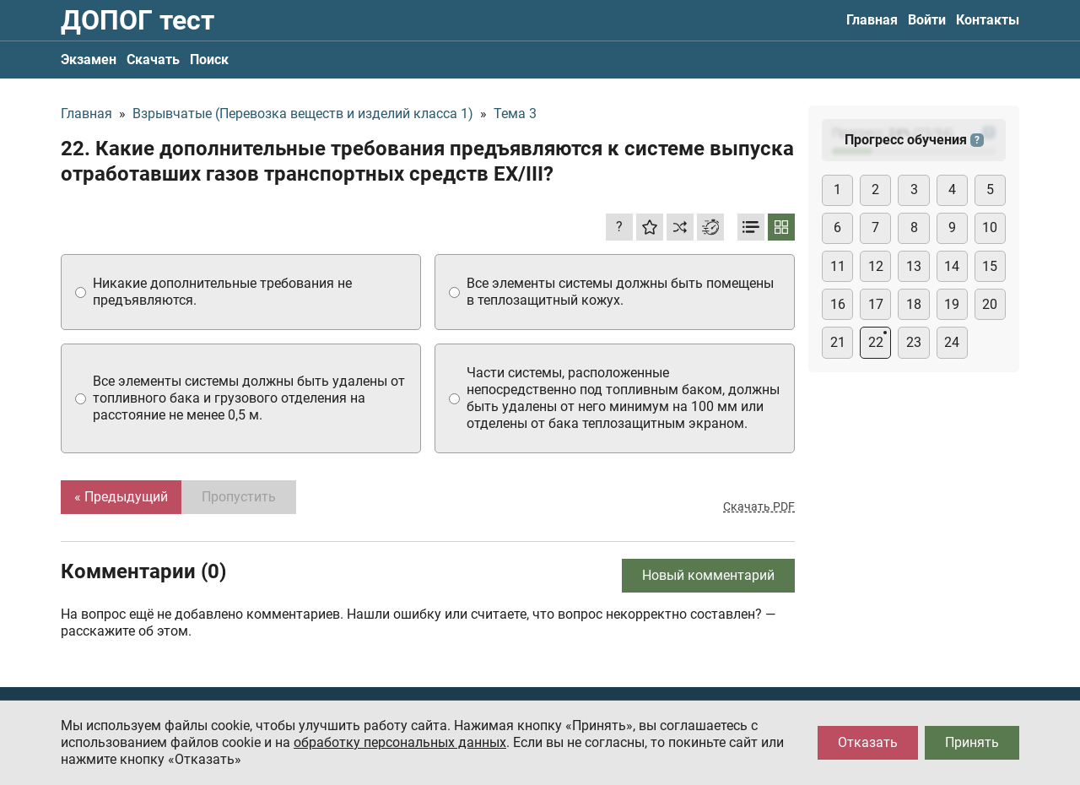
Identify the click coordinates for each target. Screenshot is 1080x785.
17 (875, 304)
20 (989, 304)
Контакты (987, 20)
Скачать (153, 59)
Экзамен (88, 59)
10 (989, 227)
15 (989, 266)
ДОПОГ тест (137, 20)
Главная (872, 20)
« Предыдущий (121, 497)
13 (913, 266)
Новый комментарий (708, 575)
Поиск (209, 59)
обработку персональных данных (400, 742)
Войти (927, 20)
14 (951, 266)
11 (837, 266)
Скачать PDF (759, 506)
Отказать (868, 742)
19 (951, 304)
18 (913, 304)
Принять (972, 742)
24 (951, 342)
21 (837, 342)
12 (875, 266)
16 (837, 304)
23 (913, 342)
